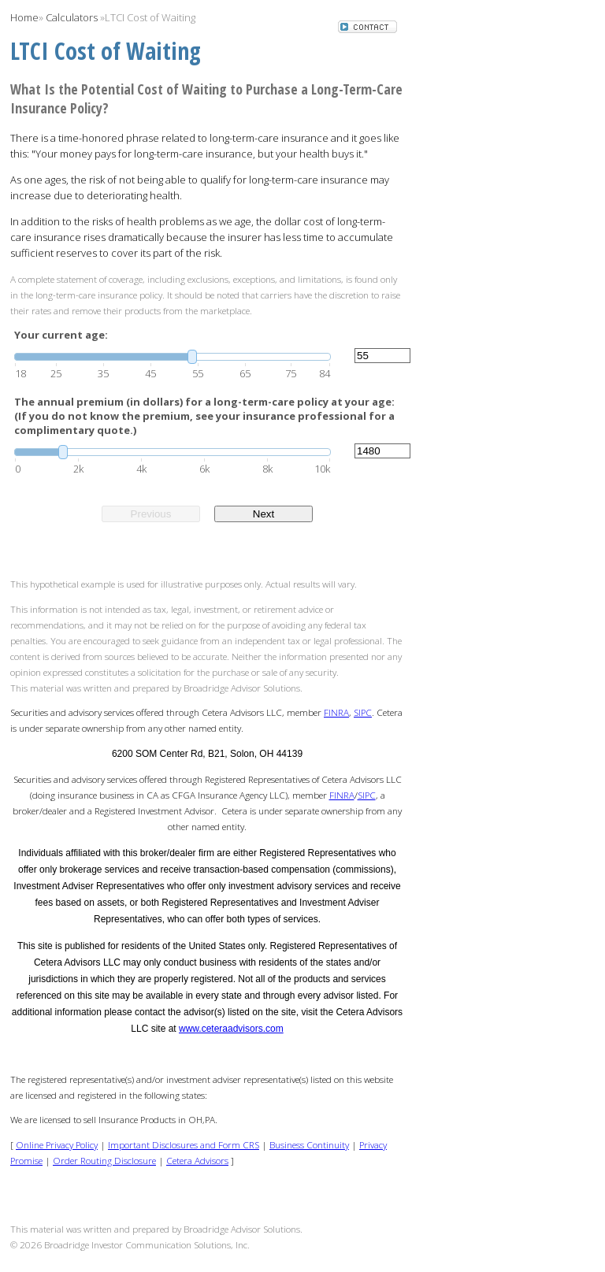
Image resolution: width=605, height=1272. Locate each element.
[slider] (172, 357)
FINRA (336, 712)
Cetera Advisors (197, 1160)
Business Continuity (309, 1144)
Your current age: (61, 335)
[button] (367, 28)
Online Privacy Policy (57, 1144)
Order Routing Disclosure (104, 1160)
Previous (151, 514)
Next (263, 514)
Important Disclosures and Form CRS (183, 1144)
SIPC (363, 712)
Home (24, 17)
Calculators (72, 17)
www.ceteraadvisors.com (231, 1028)
